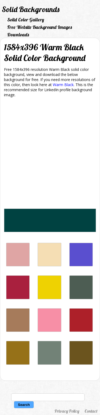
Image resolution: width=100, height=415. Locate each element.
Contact (91, 411)
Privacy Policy (66, 411)
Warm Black (63, 84)
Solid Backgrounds (30, 9)
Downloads (18, 35)
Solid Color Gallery (25, 20)
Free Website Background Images (39, 27)
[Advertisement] (50, 154)
